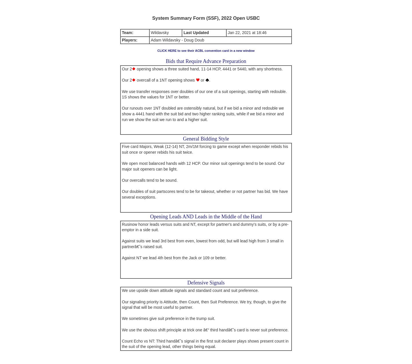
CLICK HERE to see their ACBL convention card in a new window (206, 50)
